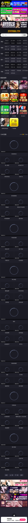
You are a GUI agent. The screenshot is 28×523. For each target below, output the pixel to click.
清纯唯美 (13, 61)
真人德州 (13, 40)
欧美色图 (19, 58)
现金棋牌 (19, 43)
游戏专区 (25, 40)
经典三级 (13, 55)
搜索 (25, 35)
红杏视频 (7, 73)
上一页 (11, 475)
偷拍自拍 (13, 52)
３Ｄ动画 (25, 46)
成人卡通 (19, 52)
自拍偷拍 (13, 46)
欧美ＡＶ (19, 46)
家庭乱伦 (13, 64)
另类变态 (25, 55)
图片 (2, 59)
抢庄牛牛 (25, 43)
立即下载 (23, 519)
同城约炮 (7, 70)
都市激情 (7, 64)
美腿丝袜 (7, 61)
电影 (2, 53)
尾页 (22, 475)
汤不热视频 (25, 70)
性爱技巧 (25, 67)
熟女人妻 (7, 49)
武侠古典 (25, 64)
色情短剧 (13, 73)
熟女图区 (19, 61)
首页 (6, 475)
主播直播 (19, 49)
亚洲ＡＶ (7, 46)
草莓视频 (19, 70)
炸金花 (12, 43)
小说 (2, 65)
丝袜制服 (13, 49)
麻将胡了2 (7, 43)
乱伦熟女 (19, 55)
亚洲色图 (13, 58)
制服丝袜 (7, 55)
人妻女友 (19, 64)
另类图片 (25, 61)
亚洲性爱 (7, 52)
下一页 (16, 475)
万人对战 (19, 40)
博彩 (2, 41)
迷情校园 (7, 67)
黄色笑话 (19, 67)
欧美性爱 (25, 52)
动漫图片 (25, 58)
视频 (2, 47)
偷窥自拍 (7, 58)
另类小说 (13, 67)
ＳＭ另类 (25, 49)
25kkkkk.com (14, 31)
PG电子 (7, 40)
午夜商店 (13, 70)
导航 (2, 71)
